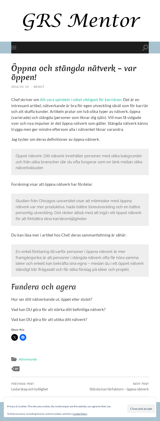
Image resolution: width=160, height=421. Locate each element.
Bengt (39, 86)
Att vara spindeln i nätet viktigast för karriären (80, 99)
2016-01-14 (20, 86)
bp (16, 368)
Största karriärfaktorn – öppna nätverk (119, 386)
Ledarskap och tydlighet (29, 386)
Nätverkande (28, 359)
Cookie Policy (79, 413)
